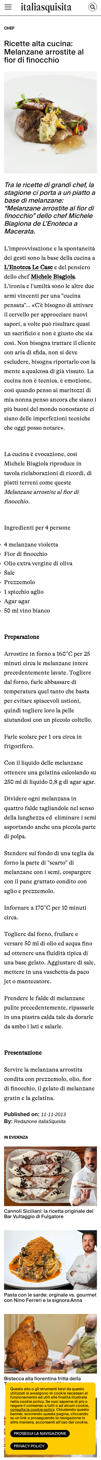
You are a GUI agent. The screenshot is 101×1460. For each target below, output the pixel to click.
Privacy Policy (29, 1446)
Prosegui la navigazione (40, 1433)
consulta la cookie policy (32, 1410)
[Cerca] (92, 7)
